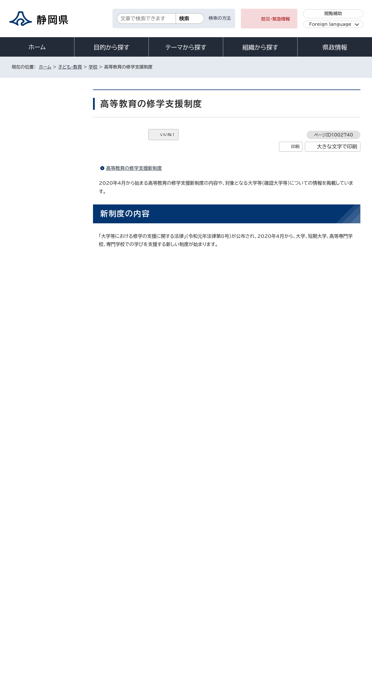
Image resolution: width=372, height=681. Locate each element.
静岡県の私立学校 (40, 276)
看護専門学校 (36, 290)
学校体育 (32, 188)
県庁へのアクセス (334, 595)
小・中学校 (33, 159)
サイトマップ (333, 631)
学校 (93, 67)
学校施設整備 (36, 203)
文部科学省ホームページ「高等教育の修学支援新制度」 (175, 328)
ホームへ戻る (347, 516)
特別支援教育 (36, 217)
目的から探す (112, 47)
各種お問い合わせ (283, 595)
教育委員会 (34, 130)
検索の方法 (220, 18)
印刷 (295, 146)
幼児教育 (32, 144)
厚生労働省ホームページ (145, 420)
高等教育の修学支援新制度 (134, 168)
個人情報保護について (104, 631)
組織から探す (260, 47)
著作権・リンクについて (39, 631)
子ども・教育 (70, 67)
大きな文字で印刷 (337, 146)
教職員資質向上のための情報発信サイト (49, 322)
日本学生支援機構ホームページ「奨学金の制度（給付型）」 (177, 338)
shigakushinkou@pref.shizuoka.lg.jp (168, 491)
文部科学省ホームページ (145, 410)
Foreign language (330, 24)
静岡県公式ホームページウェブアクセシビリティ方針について (205, 631)
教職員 (30, 232)
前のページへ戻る (303, 516)
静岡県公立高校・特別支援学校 (50, 247)
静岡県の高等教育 (40, 261)
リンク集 (293, 631)
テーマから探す (185, 47)
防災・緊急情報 (275, 19)
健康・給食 (33, 173)
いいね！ (167, 134)
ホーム (37, 47)
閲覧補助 (333, 13)
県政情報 (335, 47)
